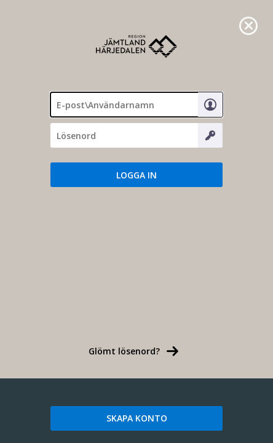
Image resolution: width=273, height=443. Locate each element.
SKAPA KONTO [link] (136, 418)
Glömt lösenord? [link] (124, 351)
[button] (136, 174)
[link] (248, 24)
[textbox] (136, 104)
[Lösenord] (136, 135)
